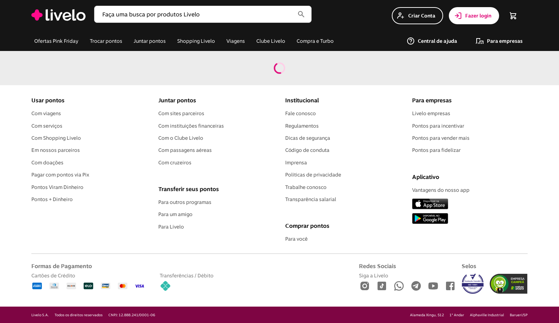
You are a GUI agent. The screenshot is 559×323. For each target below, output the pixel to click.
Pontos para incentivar (438, 126)
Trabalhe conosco (306, 187)
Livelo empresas (431, 113)
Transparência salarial (310, 199)
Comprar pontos (307, 225)
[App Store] (430, 204)
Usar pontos (48, 100)
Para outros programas (184, 202)
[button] (195, 14)
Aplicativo (425, 176)
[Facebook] (450, 286)
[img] (508, 284)
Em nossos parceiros (55, 150)
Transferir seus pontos (188, 189)
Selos (469, 266)
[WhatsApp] (399, 286)
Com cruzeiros (174, 162)
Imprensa (296, 162)
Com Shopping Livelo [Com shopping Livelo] (56, 138)
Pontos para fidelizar (436, 150)
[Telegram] (416, 286)
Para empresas (432, 100)
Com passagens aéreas (185, 150)
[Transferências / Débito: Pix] (187, 282)
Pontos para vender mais (441, 138)
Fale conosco (300, 113)
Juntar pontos (177, 100)
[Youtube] (433, 286)
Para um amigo (175, 214)
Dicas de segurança (307, 138)
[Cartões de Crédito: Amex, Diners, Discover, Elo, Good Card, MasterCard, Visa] (88, 282)
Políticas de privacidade (313, 175)
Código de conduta (307, 150)
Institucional (302, 100)
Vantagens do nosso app (441, 190)
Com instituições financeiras (191, 126)
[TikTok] (382, 286)
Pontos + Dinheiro (52, 199)
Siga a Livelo (373, 275)
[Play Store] (430, 219)
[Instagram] (364, 286)
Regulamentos (302, 126)
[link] (58, 15)
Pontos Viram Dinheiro (57, 187)
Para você (296, 239)
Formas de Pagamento (61, 266)
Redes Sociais (377, 266)
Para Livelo (171, 227)
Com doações (47, 162)
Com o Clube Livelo (180, 138)
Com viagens (46, 113)
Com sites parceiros (181, 113)
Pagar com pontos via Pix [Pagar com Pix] (60, 175)
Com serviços (46, 126)
